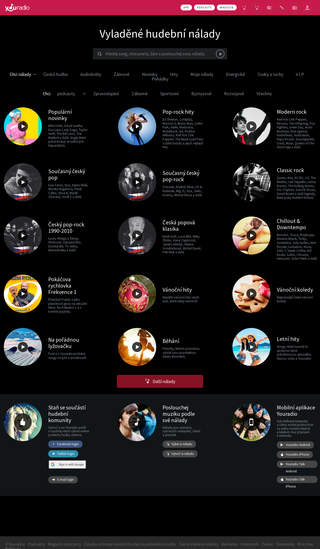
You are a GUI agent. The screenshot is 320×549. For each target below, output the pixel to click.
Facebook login (65, 444)
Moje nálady (201, 74)
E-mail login (63, 479)
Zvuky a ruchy (270, 74)
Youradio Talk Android (293, 464)
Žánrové (121, 74)
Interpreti (250, 544)
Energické (235, 74)
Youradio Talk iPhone (293, 479)
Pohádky (160, 79)
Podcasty (204, 7)
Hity (174, 74)
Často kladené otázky (198, 544)
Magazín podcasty (64, 544)
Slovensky (285, 544)
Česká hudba (55, 74)
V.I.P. (300, 74)
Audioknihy (90, 74)
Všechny (264, 93)
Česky (267, 544)
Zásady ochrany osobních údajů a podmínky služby (130, 544)
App (186, 7)
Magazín (227, 7)
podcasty (66, 93)
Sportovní (169, 93)
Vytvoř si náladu (180, 453)
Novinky (149, 74)
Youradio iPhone (295, 454)
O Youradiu (15, 544)
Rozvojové (234, 93)
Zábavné (140, 93)
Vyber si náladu (179, 444)
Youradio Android (295, 444)
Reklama (229, 544)
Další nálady (160, 381)
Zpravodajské (106, 93)
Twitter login (63, 453)
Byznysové (201, 93)
